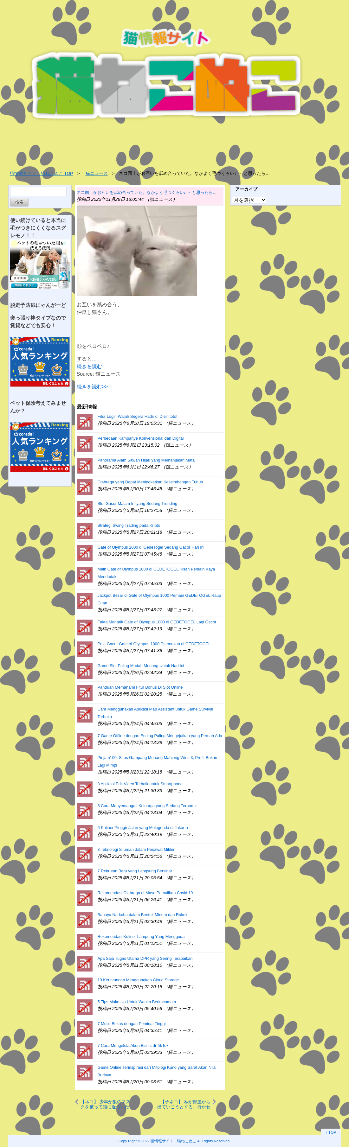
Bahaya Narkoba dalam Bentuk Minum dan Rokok (143, 914)
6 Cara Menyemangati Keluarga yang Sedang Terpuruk (147, 805)
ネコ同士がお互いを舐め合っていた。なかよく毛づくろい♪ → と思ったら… (147, 192)
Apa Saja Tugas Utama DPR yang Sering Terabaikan (145, 958)
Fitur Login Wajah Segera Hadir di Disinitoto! (138, 416)
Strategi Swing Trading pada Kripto (129, 525)
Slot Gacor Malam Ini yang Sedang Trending (138, 503)
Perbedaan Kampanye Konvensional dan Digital (141, 438)
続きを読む (89, 366)
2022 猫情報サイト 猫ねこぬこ (168, 1141)
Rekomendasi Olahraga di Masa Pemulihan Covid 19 (145, 892)
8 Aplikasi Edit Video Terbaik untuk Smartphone (140, 783)
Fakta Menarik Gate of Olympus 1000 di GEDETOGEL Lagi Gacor (157, 622)
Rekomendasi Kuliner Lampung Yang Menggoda (141, 936)
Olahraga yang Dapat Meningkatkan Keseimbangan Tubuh (150, 482)
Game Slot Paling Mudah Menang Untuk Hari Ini (141, 665)
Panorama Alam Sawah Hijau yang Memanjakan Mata (146, 460)
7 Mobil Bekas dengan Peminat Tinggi (132, 1023)
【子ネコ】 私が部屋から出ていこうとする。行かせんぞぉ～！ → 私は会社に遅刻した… (183, 1104)
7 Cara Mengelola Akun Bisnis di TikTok (133, 1045)
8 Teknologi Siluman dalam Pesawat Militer (136, 849)
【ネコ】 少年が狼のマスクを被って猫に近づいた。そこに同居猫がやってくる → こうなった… (107, 1104)
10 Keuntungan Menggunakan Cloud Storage (138, 980)
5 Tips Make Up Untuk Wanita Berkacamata (137, 1001)
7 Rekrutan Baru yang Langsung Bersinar (135, 871)
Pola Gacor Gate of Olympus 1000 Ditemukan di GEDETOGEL (154, 643)
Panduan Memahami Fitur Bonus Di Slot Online (140, 687)
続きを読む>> (92, 386)
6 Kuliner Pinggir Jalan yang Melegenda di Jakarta (143, 827)
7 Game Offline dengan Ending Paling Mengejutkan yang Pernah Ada (160, 735)
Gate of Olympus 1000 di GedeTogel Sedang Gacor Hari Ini (151, 547)
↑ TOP (331, 1132)
